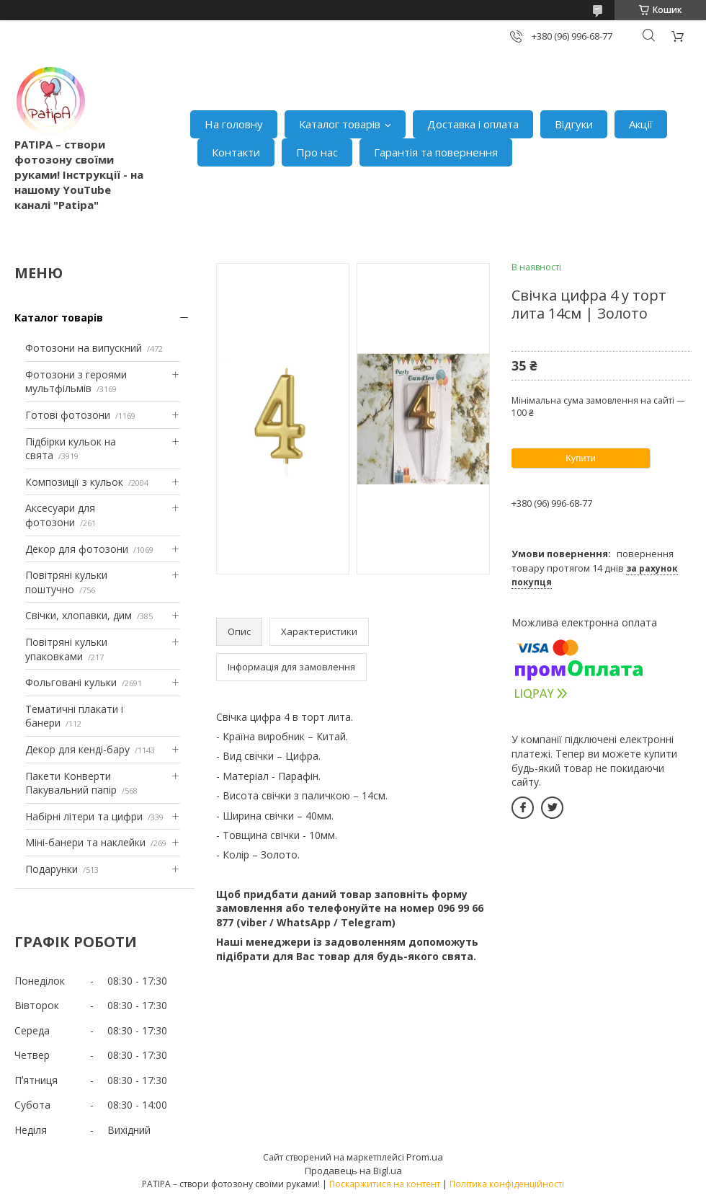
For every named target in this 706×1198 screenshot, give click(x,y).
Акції (641, 124)
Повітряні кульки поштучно (66, 582)
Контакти (236, 152)
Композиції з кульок (74, 482)
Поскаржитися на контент (384, 1184)
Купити (581, 458)
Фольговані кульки (71, 682)
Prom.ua (424, 1156)
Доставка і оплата (473, 124)
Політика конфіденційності (507, 1184)
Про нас (317, 152)
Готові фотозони (67, 415)
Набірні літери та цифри (84, 816)
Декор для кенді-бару (77, 749)
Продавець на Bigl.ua (353, 1170)
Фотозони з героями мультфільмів (76, 382)
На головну (234, 124)
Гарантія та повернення (436, 152)
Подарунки (51, 869)
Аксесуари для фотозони (60, 515)
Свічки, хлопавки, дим (78, 615)
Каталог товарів (339, 124)
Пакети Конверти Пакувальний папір (71, 783)
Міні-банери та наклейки (85, 842)
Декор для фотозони (76, 549)
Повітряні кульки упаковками (66, 649)
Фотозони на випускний (83, 348)
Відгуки (574, 124)
